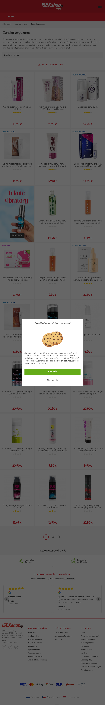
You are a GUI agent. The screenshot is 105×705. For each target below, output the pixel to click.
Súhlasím (52, 372)
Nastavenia (52, 380)
